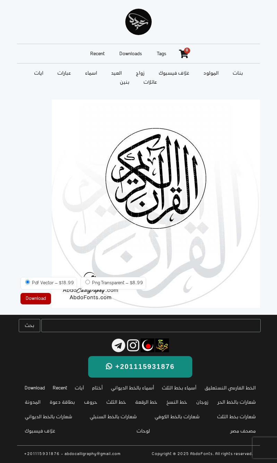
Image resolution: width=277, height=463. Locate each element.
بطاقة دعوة (62, 402)
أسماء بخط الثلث (179, 388)
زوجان (202, 402)
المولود (211, 73)
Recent (97, 54)
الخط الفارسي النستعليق (230, 388)
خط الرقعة (146, 402)
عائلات (150, 82)
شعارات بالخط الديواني (48, 417)
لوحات (143, 431)
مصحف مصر (243, 431)
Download (35, 388)
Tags (161, 54)
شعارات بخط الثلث (236, 417)
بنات (238, 73)
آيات (38, 73)
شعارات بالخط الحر (237, 402)
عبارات (64, 73)
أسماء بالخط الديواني (132, 388)
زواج (140, 73)
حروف (90, 402)
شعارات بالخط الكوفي (177, 417)
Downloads (130, 54)
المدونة (33, 402)
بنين (124, 82)
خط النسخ (176, 402)
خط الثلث (116, 402)
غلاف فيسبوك (174, 73)
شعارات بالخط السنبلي (113, 417)
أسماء (91, 73)
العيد (116, 73)
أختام (97, 388)
